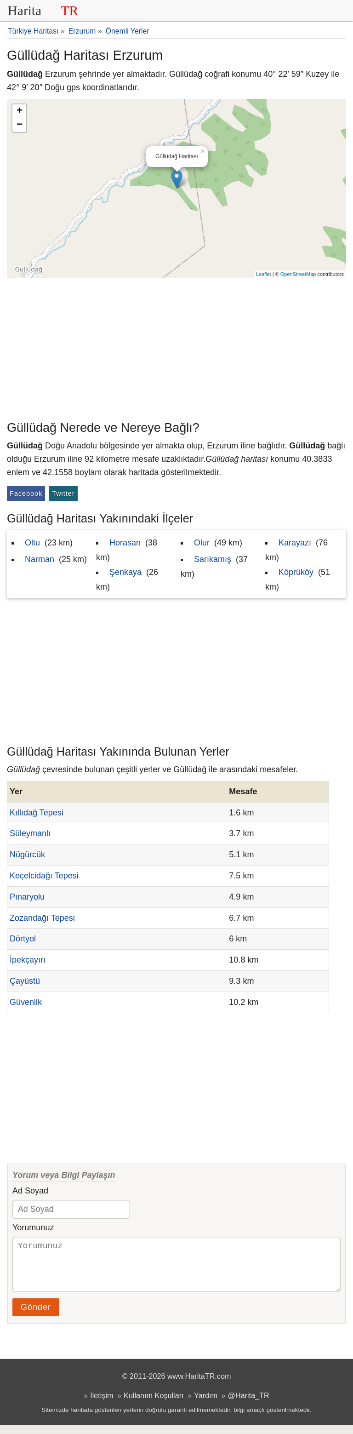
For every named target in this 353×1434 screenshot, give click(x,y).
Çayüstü (25, 981)
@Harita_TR (248, 1404)
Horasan (125, 542)
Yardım (205, 1404)
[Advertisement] (176, 347)
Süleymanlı (30, 833)
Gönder (36, 1316)
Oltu (32, 542)
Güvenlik (26, 1002)
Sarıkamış (212, 559)
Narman (39, 559)
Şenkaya (125, 572)
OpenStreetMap (298, 274)
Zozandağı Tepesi (42, 918)
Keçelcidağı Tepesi (44, 875)
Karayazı (295, 542)
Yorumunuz (33, 1227)
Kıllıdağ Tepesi (36, 812)
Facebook (26, 493)
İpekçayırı (28, 959)
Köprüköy (296, 572)
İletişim (101, 1404)
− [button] (20, 125)
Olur (202, 542)
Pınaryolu (27, 896)
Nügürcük (27, 854)
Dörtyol (23, 938)
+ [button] (20, 111)
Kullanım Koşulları (153, 1404)
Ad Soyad (30, 1190)
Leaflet (263, 274)
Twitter (63, 493)
